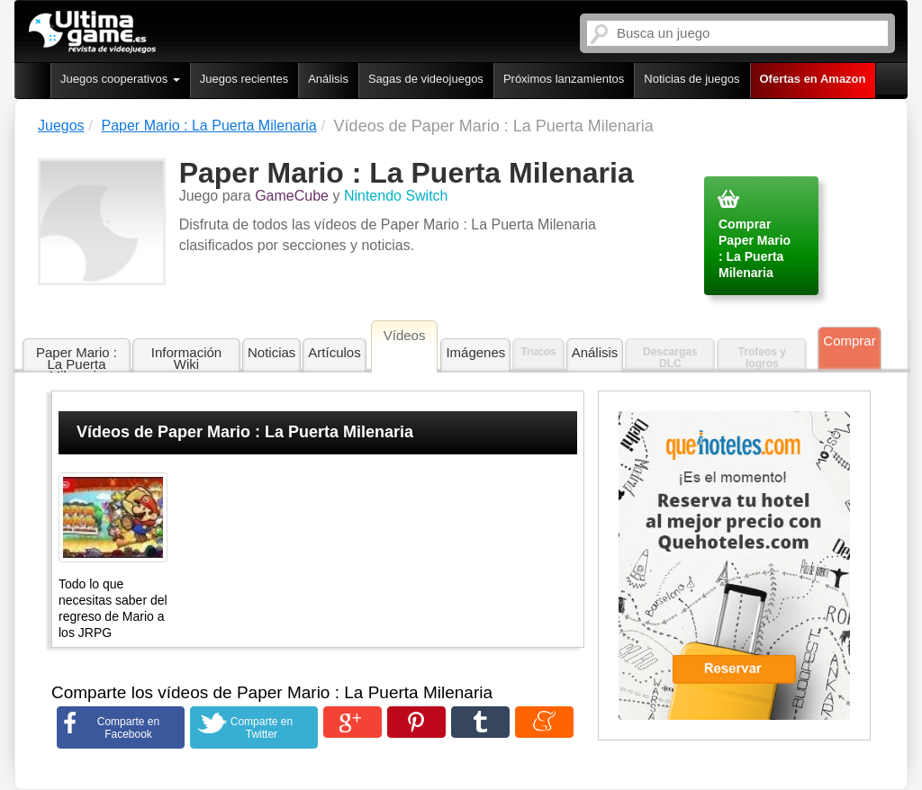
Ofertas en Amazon (813, 78)
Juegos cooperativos (120, 78)
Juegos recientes (244, 78)
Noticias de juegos (691, 78)
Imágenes (475, 352)
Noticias (271, 352)
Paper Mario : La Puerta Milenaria (76, 359)
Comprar (849, 340)
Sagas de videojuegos (426, 78)
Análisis (328, 78)
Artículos (334, 352)
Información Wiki (186, 358)
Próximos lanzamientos (563, 78)
